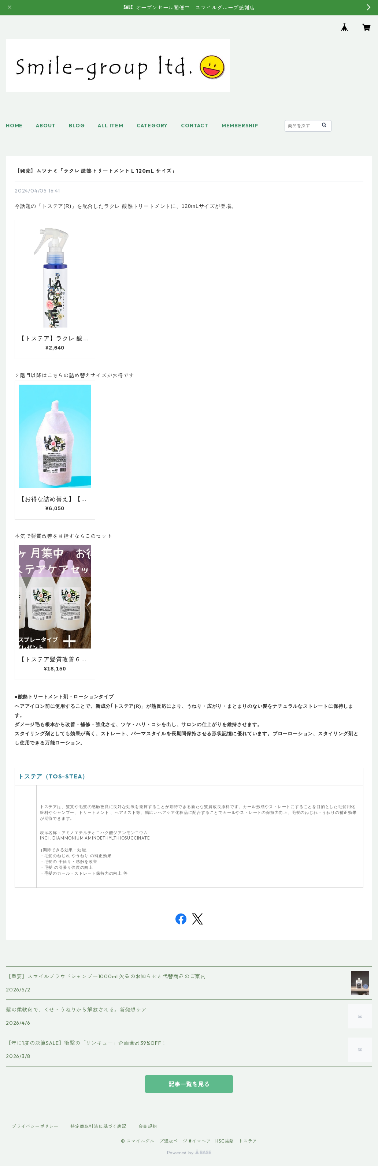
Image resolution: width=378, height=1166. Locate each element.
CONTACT (194, 125)
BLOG (77, 125)
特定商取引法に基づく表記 (98, 1126)
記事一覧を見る (189, 1084)
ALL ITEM (110, 125)
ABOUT (46, 125)
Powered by (189, 1152)
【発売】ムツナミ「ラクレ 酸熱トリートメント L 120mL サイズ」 (96, 171)
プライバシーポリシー (35, 1126)
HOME (14, 125)
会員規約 (147, 1126)
